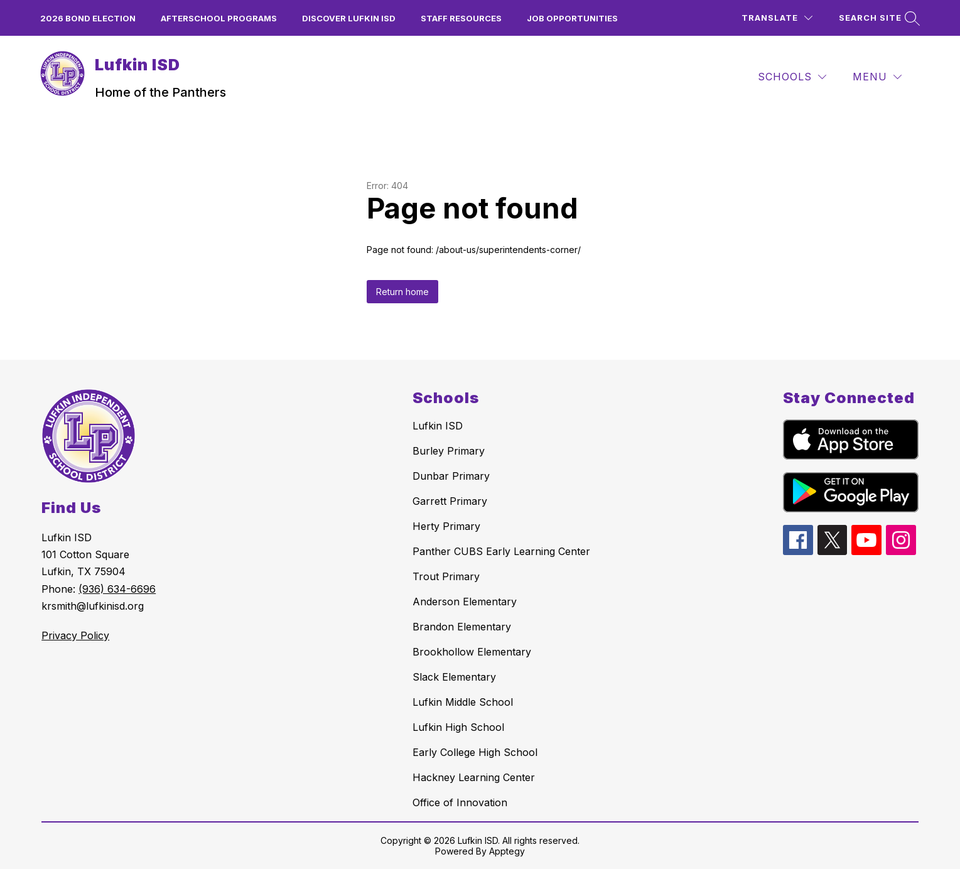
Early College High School (475, 752)
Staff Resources (461, 18)
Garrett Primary (450, 501)
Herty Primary (446, 526)
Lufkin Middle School (463, 702)
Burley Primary (449, 451)
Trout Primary (446, 576)
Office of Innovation (460, 802)
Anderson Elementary (465, 601)
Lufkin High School (458, 727)
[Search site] (878, 18)
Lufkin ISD (438, 425)
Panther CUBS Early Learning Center (501, 551)
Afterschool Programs (219, 18)
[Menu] (877, 77)
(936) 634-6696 (117, 589)
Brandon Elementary (462, 626)
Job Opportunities (572, 18)
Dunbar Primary (451, 476)
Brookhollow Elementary (472, 651)
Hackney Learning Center (474, 777)
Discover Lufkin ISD (349, 18)
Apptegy (507, 851)
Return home (402, 291)
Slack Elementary (454, 677)
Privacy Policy (75, 635)
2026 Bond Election (88, 18)
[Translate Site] (777, 18)
